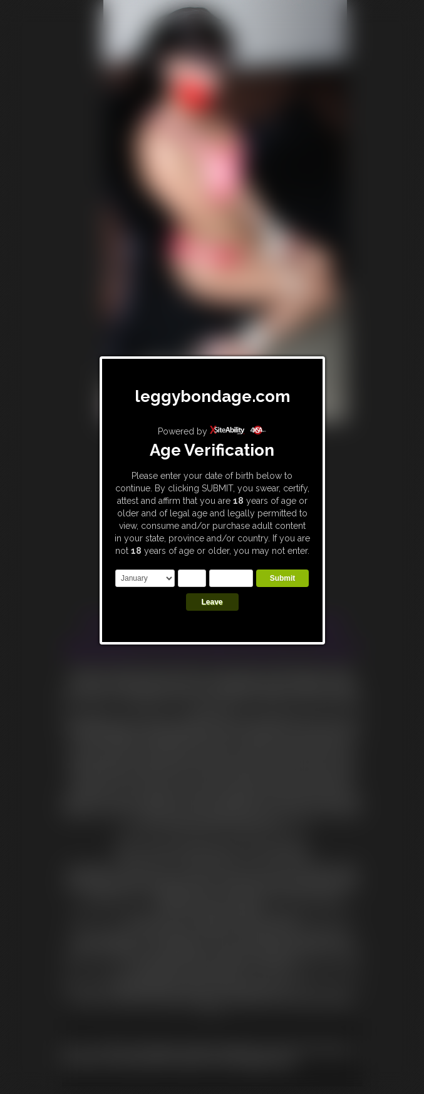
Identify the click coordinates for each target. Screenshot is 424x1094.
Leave (211, 602)
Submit (283, 578)
